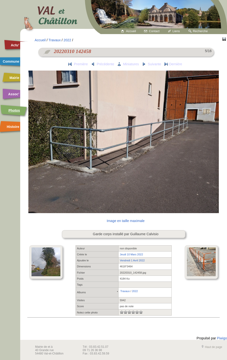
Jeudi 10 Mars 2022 (131, 254)
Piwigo (222, 338)
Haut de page (211, 347)
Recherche (200, 31)
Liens (176, 31)
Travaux (55, 40)
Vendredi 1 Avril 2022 (132, 260)
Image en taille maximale (126, 221)
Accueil (131, 31)
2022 (67, 40)
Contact (154, 31)
